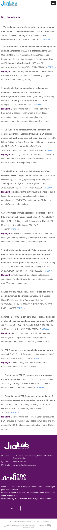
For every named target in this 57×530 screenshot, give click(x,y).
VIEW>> (46, 40)
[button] (53, 3)
